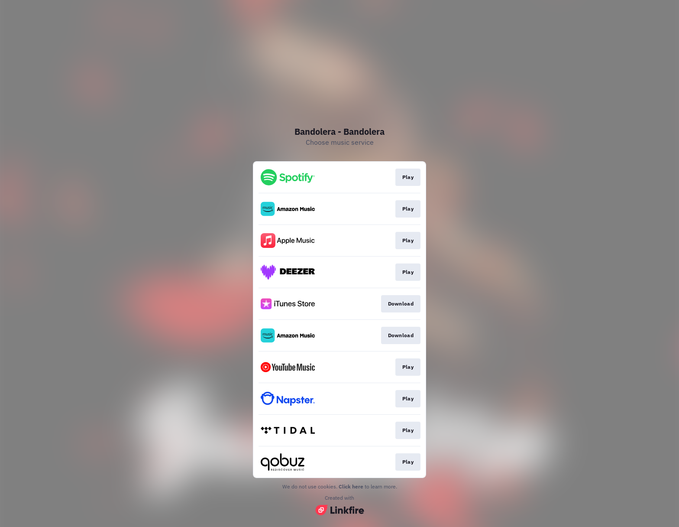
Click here (351, 486)
